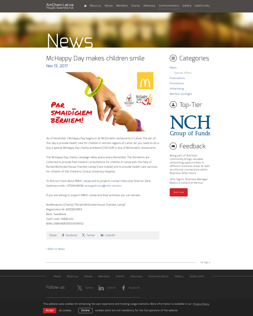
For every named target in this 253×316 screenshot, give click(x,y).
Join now (178, 192)
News (173, 67)
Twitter (88, 235)
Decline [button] (85, 310)
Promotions (177, 83)
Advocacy (149, 5)
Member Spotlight (181, 94)
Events (135, 5)
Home (57, 276)
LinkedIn (107, 235)
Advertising (177, 88)
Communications (169, 5)
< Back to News (55, 249)
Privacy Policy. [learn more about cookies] (201, 304)
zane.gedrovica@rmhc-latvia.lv (102, 186)
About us (95, 5)
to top (204, 262)
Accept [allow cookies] (50, 310)
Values (108, 5)
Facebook (69, 235)
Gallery (187, 5)
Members (122, 5)
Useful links (202, 5)
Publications (177, 78)
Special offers (183, 73)
